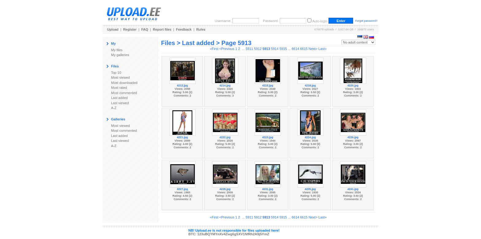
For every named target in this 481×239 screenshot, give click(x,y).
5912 (257, 49)
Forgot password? (366, 20)
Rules (201, 29)
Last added (119, 98)
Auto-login (320, 21)
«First (214, 49)
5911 (249, 49)
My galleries (120, 55)
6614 (295, 49)
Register (130, 29)
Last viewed (120, 103)
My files (116, 50)
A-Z (114, 108)
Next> (313, 49)
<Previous (226, 49)
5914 (274, 49)
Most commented (124, 93)
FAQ (144, 29)
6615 (303, 49)
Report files (162, 29)
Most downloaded (124, 83)
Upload (112, 29)
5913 (266, 49)
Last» (322, 49)
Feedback (184, 29)
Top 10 (116, 72)
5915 (283, 49)
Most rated (119, 87)
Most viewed (120, 77)
